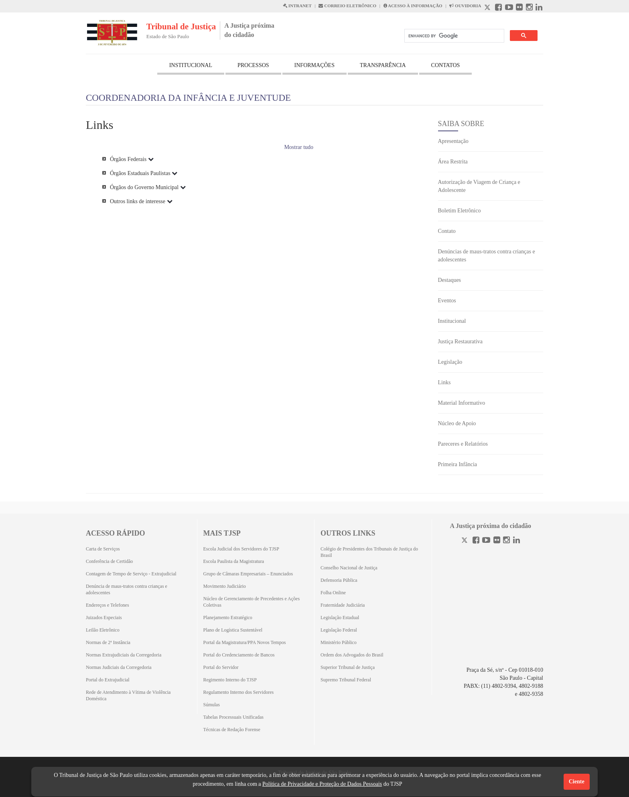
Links (444, 382)
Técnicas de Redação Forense (231, 729)
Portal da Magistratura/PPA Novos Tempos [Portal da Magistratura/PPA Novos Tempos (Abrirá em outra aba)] (244, 642)
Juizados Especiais (104, 617)
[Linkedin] (516, 541)
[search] (453, 36)
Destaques (449, 280)
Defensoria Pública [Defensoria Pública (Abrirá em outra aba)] (339, 580)
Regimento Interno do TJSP (230, 680)
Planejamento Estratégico (227, 617)
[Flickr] (497, 541)
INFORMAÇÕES (314, 65)
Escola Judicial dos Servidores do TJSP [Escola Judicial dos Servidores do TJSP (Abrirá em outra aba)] (241, 549)
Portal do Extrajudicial (108, 680)
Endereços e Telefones (107, 605)
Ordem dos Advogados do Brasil (352, 655)
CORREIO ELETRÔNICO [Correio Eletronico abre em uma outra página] (347, 5)
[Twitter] (465, 541)
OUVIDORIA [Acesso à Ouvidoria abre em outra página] (465, 5)
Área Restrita (453, 162)
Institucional (452, 321)
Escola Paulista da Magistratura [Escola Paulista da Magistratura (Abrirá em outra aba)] (233, 561)
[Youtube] (486, 541)
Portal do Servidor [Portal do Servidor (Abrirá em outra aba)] (221, 667)
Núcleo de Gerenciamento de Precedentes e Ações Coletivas (251, 602)
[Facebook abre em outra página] (498, 8)
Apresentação (453, 141)
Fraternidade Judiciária (343, 605)
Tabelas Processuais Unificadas (233, 717)
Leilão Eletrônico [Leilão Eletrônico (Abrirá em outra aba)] (103, 630)
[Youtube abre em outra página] (509, 8)
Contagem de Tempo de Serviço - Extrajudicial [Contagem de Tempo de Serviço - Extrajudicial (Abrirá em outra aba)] (131, 574)
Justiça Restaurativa (460, 341)
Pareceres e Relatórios (463, 444)
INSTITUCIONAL (190, 65)
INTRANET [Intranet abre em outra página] (297, 5)
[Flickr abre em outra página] (519, 8)
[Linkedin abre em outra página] (539, 8)
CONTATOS (445, 65)
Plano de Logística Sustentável (233, 630)
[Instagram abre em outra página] (529, 8)
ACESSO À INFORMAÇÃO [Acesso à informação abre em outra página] (412, 5)
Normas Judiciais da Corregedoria (119, 667)
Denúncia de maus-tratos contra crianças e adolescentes (126, 589)
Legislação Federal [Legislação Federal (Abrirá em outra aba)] (339, 630)
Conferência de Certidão (109, 561)
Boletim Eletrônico (459, 211)
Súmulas (211, 704)
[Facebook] (476, 541)
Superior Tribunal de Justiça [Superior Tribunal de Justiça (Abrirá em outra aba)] (348, 667)
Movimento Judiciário (224, 586)
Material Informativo (461, 403)
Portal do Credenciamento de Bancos (239, 655)
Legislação (450, 362)
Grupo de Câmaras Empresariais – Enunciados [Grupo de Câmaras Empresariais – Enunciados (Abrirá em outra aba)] (248, 574)
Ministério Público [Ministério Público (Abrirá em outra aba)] (339, 642)
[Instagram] (506, 541)
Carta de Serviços (103, 549)
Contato (447, 231)
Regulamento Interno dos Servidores (238, 692)
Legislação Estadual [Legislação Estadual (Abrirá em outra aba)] (340, 617)
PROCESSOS (253, 65)
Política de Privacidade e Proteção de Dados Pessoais (322, 784)
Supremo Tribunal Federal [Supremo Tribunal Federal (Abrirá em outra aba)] (346, 680)
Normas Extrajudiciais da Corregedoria (123, 655)
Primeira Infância (457, 464)
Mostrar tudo (298, 147)
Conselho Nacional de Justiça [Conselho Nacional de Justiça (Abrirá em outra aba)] (349, 568)
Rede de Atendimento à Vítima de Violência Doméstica (128, 695)
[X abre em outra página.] (488, 8)
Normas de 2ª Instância (108, 642)
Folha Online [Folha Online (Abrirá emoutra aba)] (333, 592)
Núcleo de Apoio (457, 423)
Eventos (447, 301)
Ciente (576, 782)
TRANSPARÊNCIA (383, 65)
